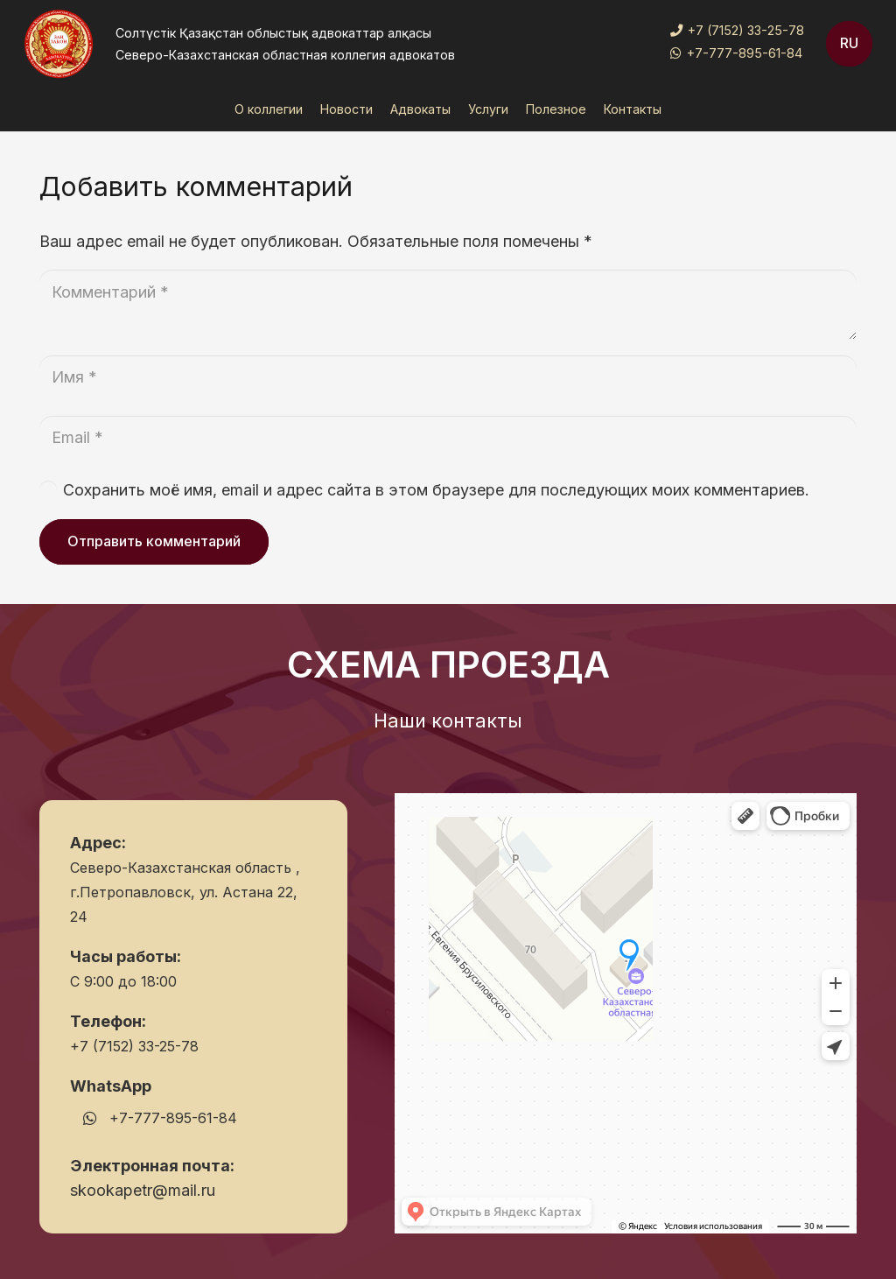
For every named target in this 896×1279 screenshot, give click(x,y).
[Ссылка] (59, 44)
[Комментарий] (448, 305)
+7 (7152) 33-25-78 (134, 1046)
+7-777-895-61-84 (173, 1118)
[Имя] (448, 377)
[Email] (448, 438)
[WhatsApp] (89, 1118)
